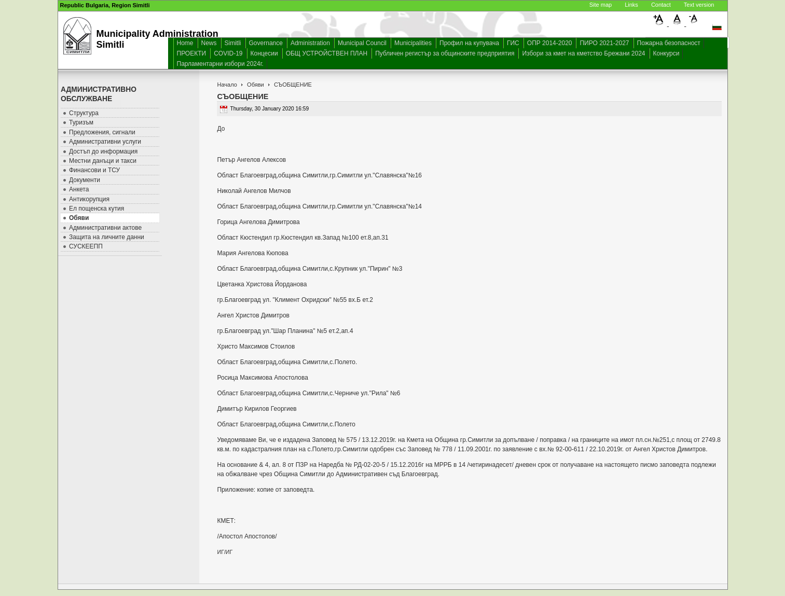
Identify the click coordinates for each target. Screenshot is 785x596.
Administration (310, 43)
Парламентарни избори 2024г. (220, 63)
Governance (266, 43)
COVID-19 (228, 53)
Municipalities (413, 43)
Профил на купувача (469, 43)
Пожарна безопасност (668, 43)
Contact (661, 5)
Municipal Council (362, 43)
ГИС (513, 43)
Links (631, 5)
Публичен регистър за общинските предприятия (444, 53)
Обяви (255, 84)
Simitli (233, 43)
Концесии (264, 53)
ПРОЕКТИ (191, 53)
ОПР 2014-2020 (549, 43)
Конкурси (666, 53)
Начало (227, 84)
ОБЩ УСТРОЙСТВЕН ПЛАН (327, 53)
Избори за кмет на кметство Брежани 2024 (583, 53)
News (209, 43)
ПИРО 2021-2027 (604, 43)
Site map (600, 5)
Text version (699, 5)
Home (185, 43)
